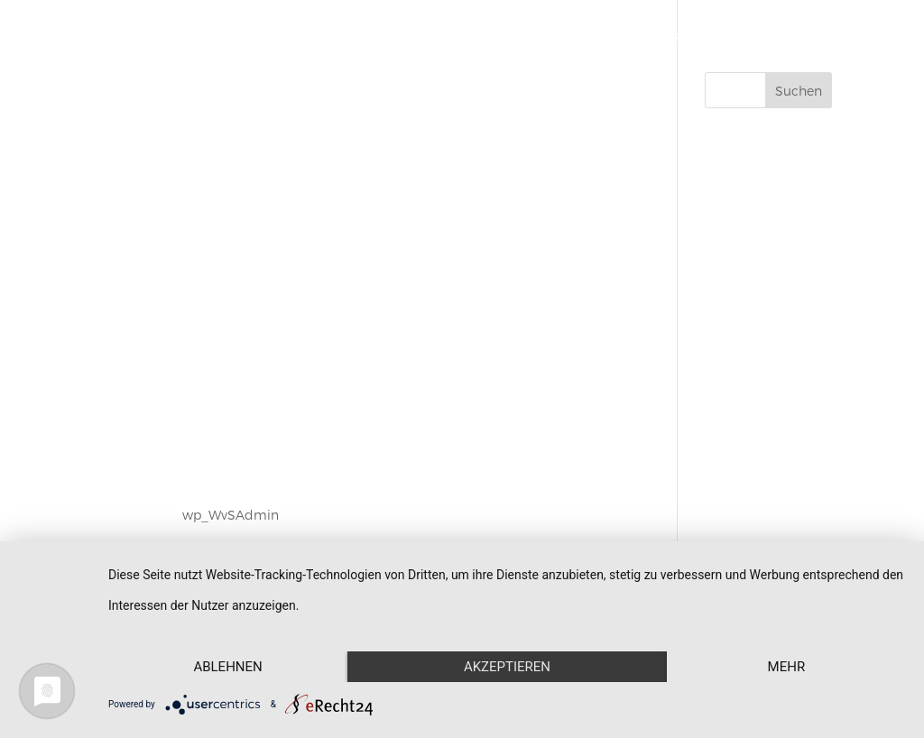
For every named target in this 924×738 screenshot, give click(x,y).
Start (419, 36)
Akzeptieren (507, 667)
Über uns (651, 36)
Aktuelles (731, 36)
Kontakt (807, 36)
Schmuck (488, 36)
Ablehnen (227, 667)
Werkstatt (570, 36)
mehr (787, 667)
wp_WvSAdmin (230, 514)
